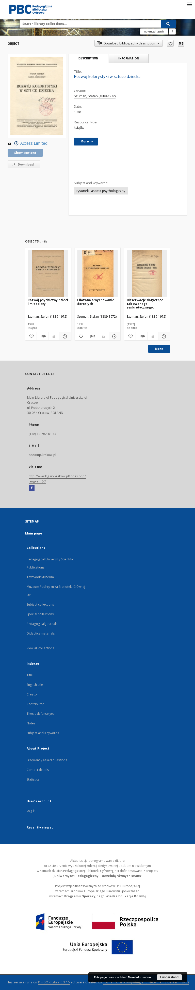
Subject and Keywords (43, 733)
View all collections (40, 648)
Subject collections (40, 604)
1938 (77, 112)
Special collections (40, 614)
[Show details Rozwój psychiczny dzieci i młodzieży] (64, 336)
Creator (32, 694)
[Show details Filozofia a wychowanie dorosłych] (114, 336)
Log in (31, 810)
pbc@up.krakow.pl (42, 455)
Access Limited (27, 143)
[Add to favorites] (170, 43)
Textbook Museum (40, 577)
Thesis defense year (41, 713)
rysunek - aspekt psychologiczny (100, 191)
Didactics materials (41, 633)
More (159, 349)
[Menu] (189, 4)
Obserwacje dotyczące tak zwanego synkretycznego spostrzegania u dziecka (147, 303)
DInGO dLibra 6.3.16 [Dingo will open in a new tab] (54, 982)
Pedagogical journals (42, 624)
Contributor (35, 704)
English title (35, 685)
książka (79, 127)
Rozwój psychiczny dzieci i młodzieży (48, 302)
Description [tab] (88, 58)
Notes (31, 723)
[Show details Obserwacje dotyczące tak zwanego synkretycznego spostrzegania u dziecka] (163, 336)
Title (30, 675)
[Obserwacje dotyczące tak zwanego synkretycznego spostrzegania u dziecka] (147, 273)
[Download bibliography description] (42, 336)
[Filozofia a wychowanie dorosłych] (97, 273)
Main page (33, 533)
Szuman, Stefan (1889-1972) (95, 96)
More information (139, 977)
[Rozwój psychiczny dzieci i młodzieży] (48, 273)
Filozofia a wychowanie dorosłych (95, 302)
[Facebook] (32, 488)
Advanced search (154, 31)
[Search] (168, 24)
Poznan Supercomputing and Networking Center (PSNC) (146, 982)
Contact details (38, 770)
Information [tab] (128, 58)
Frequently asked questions (47, 760)
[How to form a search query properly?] (172, 31)
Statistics (33, 779)
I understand (169, 977)
